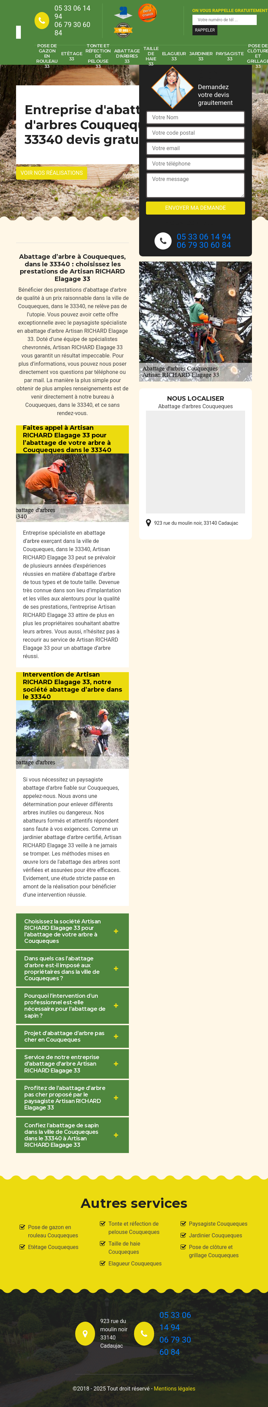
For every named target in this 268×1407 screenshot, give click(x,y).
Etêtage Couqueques (53, 1247)
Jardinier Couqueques (215, 1235)
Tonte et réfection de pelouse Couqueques (133, 1228)
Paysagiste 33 (229, 56)
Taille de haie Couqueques (124, 1247)
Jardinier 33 (201, 56)
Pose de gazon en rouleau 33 (47, 56)
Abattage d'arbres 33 (127, 56)
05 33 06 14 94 (72, 12)
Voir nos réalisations (52, 173)
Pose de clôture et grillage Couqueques (214, 1251)
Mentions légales (174, 1388)
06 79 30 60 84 (72, 29)
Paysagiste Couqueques (218, 1224)
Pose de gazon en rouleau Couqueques (53, 1231)
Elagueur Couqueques (135, 1263)
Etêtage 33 (71, 56)
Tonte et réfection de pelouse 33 (98, 56)
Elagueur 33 (174, 56)
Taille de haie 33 (151, 56)
